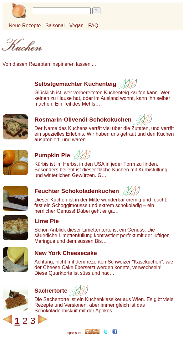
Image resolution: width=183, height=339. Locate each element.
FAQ (93, 25)
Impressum (73, 333)
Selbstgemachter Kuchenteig (75, 84)
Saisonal (54, 25)
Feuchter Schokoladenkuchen (76, 191)
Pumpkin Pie (52, 155)
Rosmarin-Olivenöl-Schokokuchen (82, 119)
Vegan (76, 25)
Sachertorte (51, 290)
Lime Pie (46, 221)
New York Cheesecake (65, 253)
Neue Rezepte (25, 25)
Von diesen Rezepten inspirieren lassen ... (49, 64)
